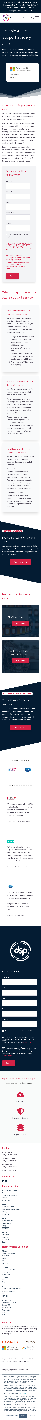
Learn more (20, 623)
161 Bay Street (7, 1272)
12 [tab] (28, 785)
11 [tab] (26, 785)
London (4, 1198)
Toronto (5, 1277)
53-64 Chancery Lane (9, 1195)
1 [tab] (9, 785)
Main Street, (6, 1237)
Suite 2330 (6, 1275)
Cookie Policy (22, 1393)
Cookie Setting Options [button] (11, 1415)
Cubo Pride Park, (8, 1221)
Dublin (4, 1232)
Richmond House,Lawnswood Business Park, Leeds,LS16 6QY (11, 1209)
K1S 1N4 (5, 1263)
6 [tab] (17, 785)
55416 (4, 1315)
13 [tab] (30, 785)
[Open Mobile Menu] (37, 17)
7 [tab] (19, 785)
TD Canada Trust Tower (10, 1270)
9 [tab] (23, 785)
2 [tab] (10, 785)
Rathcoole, (6, 1239)
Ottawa (4, 1258)
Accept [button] (23, 1415)
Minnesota (6, 1310)
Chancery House (7, 1193)
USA (3, 1312)
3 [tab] (12, 785)
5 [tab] (16, 785)
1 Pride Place (6, 1223)
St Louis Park (6, 1307)
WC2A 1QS (6, 1200)
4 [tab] (14, 785)
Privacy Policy (7, 1056)
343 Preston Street (8, 1253)
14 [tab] (31, 785)
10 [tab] (24, 785)
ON (3, 1261)
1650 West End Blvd (9, 1303)
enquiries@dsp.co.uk (9, 1170)
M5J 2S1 (5, 1282)
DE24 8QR (5, 1228)
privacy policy (27, 1042)
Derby (4, 1226)
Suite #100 (6, 1305)
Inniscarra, (5, 1235)
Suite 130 (5, 1256)
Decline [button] (32, 1415)
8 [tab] (21, 785)
